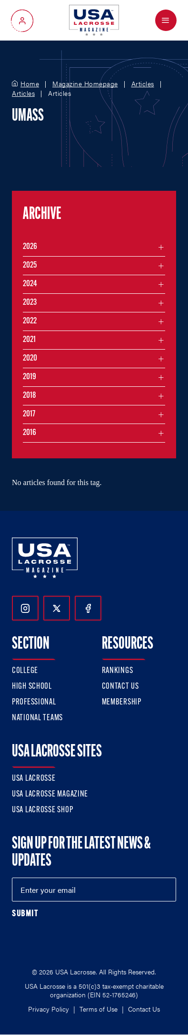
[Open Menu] (166, 20)
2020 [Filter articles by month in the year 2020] (30, 358)
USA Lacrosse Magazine (50, 794)
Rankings (117, 670)
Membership (121, 702)
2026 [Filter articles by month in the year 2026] (30, 246)
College (25, 670)
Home (29, 84)
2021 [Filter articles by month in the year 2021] (29, 339)
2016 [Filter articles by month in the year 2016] (29, 432)
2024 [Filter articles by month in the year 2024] (30, 284)
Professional (34, 702)
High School (32, 686)
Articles (142, 84)
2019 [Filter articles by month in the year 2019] (29, 377)
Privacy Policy (48, 1008)
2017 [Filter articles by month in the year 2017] (29, 414)
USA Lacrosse (34, 778)
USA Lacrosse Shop (42, 810)
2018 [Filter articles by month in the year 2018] (29, 395)
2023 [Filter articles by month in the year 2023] (30, 302)
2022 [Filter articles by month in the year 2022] (30, 321)
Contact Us (120, 686)
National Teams (37, 718)
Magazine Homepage (85, 84)
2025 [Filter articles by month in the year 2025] (30, 265)
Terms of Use (98, 1008)
